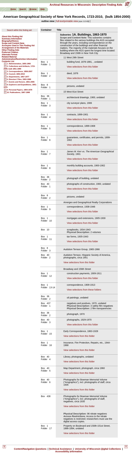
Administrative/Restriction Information (19, 59)
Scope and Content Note (13, 43)
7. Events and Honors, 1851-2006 (20, 82)
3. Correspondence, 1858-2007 (19, 71)
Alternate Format (9, 54)
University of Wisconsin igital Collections (97, 449)
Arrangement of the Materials (15, 48)
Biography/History (10, 41)
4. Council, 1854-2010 (16, 74)
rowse (32, 9)
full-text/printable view (67, 21)
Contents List (8, 61)
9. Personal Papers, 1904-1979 (19, 90)
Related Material (9, 57)
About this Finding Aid (12, 36)
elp (42, 9)
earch (22, 9)
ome (13, 9)
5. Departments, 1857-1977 (18, 77)
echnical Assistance (60, 449)
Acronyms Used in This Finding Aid (18, 45)
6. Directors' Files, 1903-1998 (19, 79)
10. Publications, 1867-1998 (18, 92)
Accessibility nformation (68, 451)
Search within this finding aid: (19, 30)
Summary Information (12, 39)
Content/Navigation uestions (30, 449)
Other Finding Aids (10, 50)
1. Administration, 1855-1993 (19, 64)
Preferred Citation (10, 52)
